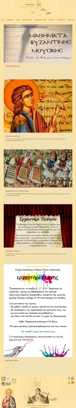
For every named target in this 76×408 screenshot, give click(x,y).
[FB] (72, 382)
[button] (27, 20)
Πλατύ (39, 15)
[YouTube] (69, 382)
